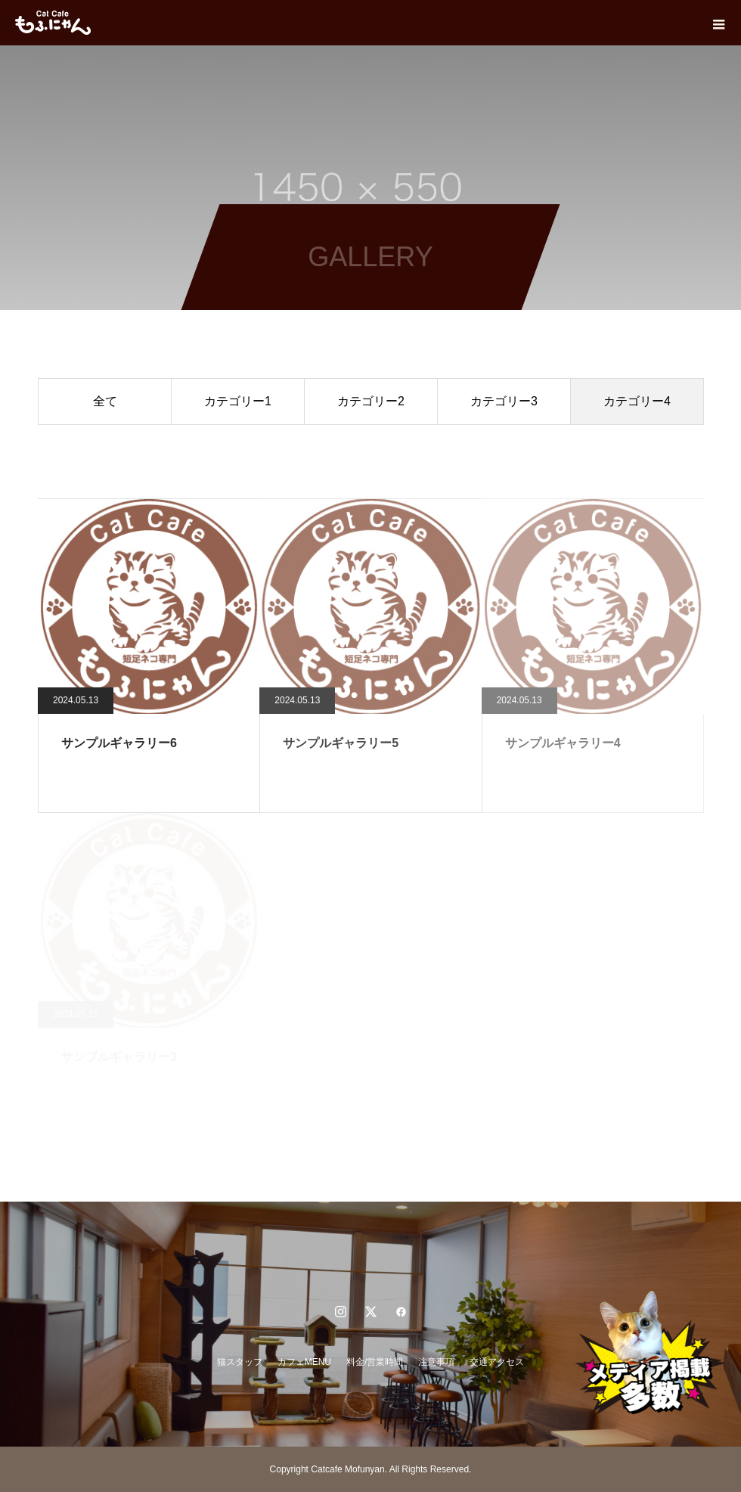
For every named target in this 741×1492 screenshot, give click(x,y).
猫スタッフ (239, 1362)
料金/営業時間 (374, 1362)
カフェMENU (304, 1362)
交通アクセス (497, 1362)
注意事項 (436, 1362)
